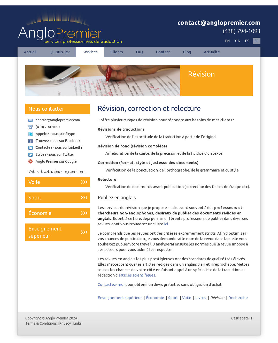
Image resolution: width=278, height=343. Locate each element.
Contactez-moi (111, 284)
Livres (200, 297)
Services (90, 52)
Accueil (30, 52)
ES (247, 41)
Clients (117, 52)
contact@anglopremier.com (218, 22)
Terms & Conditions (41, 323)
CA (237, 41)
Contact (163, 52)
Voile (186, 297)
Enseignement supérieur (120, 297)
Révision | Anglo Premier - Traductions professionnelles (72, 24)
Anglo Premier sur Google (56, 161)
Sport (173, 297)
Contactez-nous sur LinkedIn (59, 147)
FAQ (139, 52)
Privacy (65, 323)
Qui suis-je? (60, 52)
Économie (155, 297)
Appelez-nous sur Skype (55, 134)
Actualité (212, 52)
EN (227, 41)
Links (77, 323)
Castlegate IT (242, 318)
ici (166, 224)
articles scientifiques (137, 275)
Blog (187, 52)
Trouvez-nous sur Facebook (58, 141)
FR (257, 41)
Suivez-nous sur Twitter (55, 154)
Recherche (238, 297)
